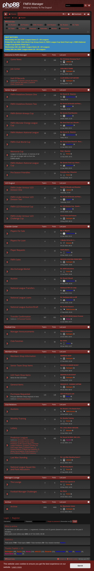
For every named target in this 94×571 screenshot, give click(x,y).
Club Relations (11, 404)
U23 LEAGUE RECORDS (19, 82)
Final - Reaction (65, 151)
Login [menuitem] (85, 14)
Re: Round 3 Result (66, 278)
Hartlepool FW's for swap (68, 287)
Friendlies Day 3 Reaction (68, 172)
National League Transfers (22, 288)
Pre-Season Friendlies (20, 172)
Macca (68, 396)
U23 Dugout (10, 183)
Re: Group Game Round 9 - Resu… (71, 141)
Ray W (19, 554)
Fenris (68, 154)
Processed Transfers (24, 319)
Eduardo (69, 243)
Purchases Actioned (24, 399)
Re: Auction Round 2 (67, 306)
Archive (8, 502)
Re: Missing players (66, 466)
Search (8, 17)
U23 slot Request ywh (67, 393)
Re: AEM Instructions (67, 268)
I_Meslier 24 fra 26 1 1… (68, 240)
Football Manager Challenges (24, 491)
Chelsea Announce (66, 331)
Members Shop (11, 351)
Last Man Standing (19, 457)
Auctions (14, 409)
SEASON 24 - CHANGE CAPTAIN (70, 384)
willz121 (68, 61)
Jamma (78, 551)
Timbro (68, 252)
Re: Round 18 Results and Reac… (71, 103)
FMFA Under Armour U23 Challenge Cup (22, 217)
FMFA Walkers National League (25, 132)
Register (23, 17)
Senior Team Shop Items (22, 365)
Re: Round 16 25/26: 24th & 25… (70, 437)
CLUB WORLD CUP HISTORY (69, 78)
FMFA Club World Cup (20, 142)
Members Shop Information (23, 356)
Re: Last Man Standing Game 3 (70, 457)
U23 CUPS (19, 84)
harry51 (68, 440)
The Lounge (16, 482)
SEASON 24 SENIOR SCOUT (69, 365)
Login (15, 17)
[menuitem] (44, 14)
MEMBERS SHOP (65, 355)
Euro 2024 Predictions (28, 453)
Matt (70, 551)
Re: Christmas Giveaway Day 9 (70, 59)
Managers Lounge (12, 477)
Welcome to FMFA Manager (16, 55)
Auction (14, 278)
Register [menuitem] (89, 14)
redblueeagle (60, 551)
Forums (13, 14)
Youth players (64, 249)
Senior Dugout (11, 90)
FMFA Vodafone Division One (24, 94)
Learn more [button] (17, 567)
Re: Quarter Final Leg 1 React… (70, 162)
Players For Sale (18, 231)
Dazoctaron (9, 554)
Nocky (68, 319)
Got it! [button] (80, 566)
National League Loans (21, 297)
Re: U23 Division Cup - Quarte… (70, 206)
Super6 (26, 445)
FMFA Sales (16, 259)
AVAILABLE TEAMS (66, 68)
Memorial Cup (17, 151)
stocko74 (69, 106)
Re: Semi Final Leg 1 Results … (70, 122)
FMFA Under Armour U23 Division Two (22, 198)
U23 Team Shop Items (21, 375)
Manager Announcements (22, 331)
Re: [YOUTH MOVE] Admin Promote (71, 316)
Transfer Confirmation (21, 316)
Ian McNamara (70, 97)
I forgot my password (53, 521)
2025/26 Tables (28, 447)
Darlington (69, 71)
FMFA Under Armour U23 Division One (22, 188)
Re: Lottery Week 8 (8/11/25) (69, 427)
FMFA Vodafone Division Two (24, 104)
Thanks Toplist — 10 (14, 548)
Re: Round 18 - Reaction (68, 94)
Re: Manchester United (67, 506)
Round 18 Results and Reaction (70, 187)
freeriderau (69, 125)
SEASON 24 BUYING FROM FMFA (71, 259)
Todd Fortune (70, 233)
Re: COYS (63, 340)
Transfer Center (11, 226)
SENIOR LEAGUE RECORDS (27, 80)
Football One (10, 327)
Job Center (15, 69)
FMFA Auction (70, 309)
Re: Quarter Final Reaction (68, 113)
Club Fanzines (17, 341)
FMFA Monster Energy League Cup (24, 124)
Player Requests (18, 250)
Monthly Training (18, 418)
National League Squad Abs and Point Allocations (23, 468)
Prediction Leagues (19, 437)
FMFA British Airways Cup (22, 113)
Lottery (14, 428)
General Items (17, 384)
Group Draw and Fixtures (68, 215)
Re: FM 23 (63, 491)
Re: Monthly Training (67, 418)
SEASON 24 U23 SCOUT (68, 374)
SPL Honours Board (24, 443)
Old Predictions (30, 451)
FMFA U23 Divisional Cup (22, 206)
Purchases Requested (20, 394)
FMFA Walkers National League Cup (25, 164)
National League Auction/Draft (24, 307)
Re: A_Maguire (65, 230)
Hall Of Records (18, 78)
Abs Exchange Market (20, 269)
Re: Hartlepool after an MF (68, 297)
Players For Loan (18, 240)
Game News (16, 59)
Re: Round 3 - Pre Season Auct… (71, 408)
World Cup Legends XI (67, 481)
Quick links (6, 14)
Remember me (66, 521)
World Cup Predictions (29, 449)
